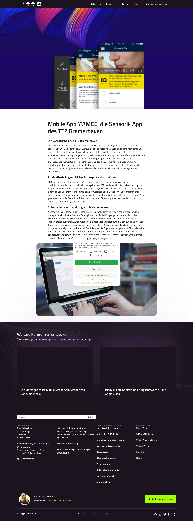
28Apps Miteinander (145, 434)
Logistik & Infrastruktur (107, 428)
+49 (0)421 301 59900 (61, 500)
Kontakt (108, 513)
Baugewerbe (102, 452)
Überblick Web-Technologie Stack (29, 453)
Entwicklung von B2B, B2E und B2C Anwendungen (75, 434)
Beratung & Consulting (67, 443)
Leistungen (96, 4)
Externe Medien (95, 255)
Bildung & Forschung (106, 458)
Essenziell (81, 251)
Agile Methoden (62, 437)
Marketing (109, 251)
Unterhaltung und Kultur (108, 470)
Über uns (125, 4)
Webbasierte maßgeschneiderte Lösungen (72, 431)
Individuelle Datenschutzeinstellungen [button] (96, 280)
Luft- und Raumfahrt (106, 476)
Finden (90, 417)
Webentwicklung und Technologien (33, 443)
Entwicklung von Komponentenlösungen (32, 450)
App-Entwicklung (25, 428)
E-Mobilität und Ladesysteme (110, 440)
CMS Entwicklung (23, 447)
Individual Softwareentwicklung (72, 428)
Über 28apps (142, 428)
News (137, 4)
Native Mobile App (23, 431)
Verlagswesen (103, 464)
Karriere (140, 452)
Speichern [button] (96, 269)
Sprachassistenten (25, 458)
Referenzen (111, 4)
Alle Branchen (103, 482)
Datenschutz (82, 513)
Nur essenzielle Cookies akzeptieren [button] (96, 275)
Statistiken (95, 251)
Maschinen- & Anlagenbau (109, 446)
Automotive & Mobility (107, 434)
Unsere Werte (142, 446)
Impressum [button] (108, 283)
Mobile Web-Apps (23, 437)
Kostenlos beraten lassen (156, 4)
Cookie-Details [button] (85, 283)
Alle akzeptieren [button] (96, 262)
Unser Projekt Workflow (147, 440)
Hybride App (21, 434)
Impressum (96, 513)
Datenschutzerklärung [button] (97, 283)
